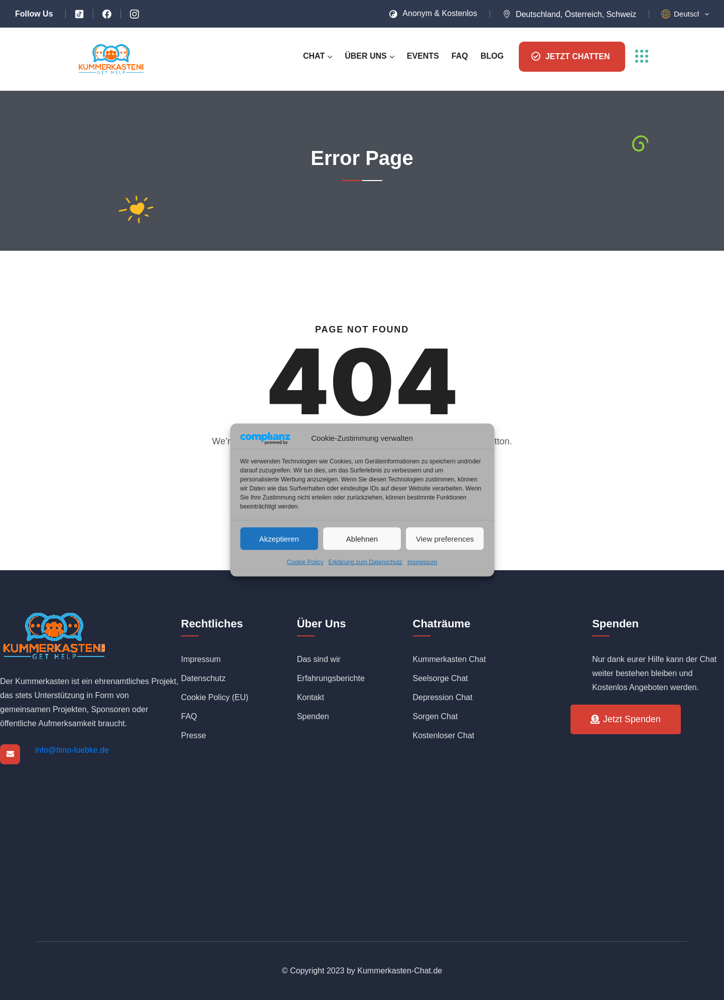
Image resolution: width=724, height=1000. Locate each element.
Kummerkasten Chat (449, 659)
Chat (314, 56)
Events (423, 56)
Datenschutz (203, 678)
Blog (492, 56)
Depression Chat (443, 697)
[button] (691, 14)
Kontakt (310, 697)
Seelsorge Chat (440, 678)
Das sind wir (319, 659)
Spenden (313, 716)
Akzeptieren (279, 538)
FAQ (460, 56)
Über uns (366, 56)
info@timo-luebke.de (72, 750)
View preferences (445, 538)
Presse (193, 735)
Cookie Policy (305, 562)
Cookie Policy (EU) (214, 697)
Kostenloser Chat (444, 735)
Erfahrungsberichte (331, 678)
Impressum (422, 562)
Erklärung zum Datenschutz (365, 562)
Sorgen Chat (435, 716)
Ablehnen (362, 538)
